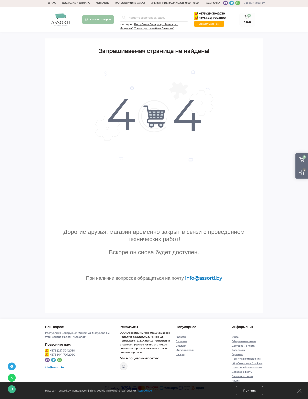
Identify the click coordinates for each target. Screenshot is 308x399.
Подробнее (144, 390)
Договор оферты (242, 371)
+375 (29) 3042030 (209, 14)
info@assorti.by (54, 367)
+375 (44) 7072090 (210, 18)
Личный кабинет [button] (254, 2)
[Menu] (98, 19)
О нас (52, 2)
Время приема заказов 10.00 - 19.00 (174, 2)
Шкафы (180, 354)
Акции (235, 380)
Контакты (102, 2)
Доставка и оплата (76, 2)
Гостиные (181, 341)
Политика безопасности (247, 367)
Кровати (181, 336)
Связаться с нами (242, 375)
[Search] (124, 18)
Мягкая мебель (185, 349)
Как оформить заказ (130, 2)
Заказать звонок (209, 23)
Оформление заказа (244, 341)
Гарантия (237, 354)
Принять (249, 390)
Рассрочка (212, 2)
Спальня (181, 345)
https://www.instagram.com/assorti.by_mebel (123, 366)
